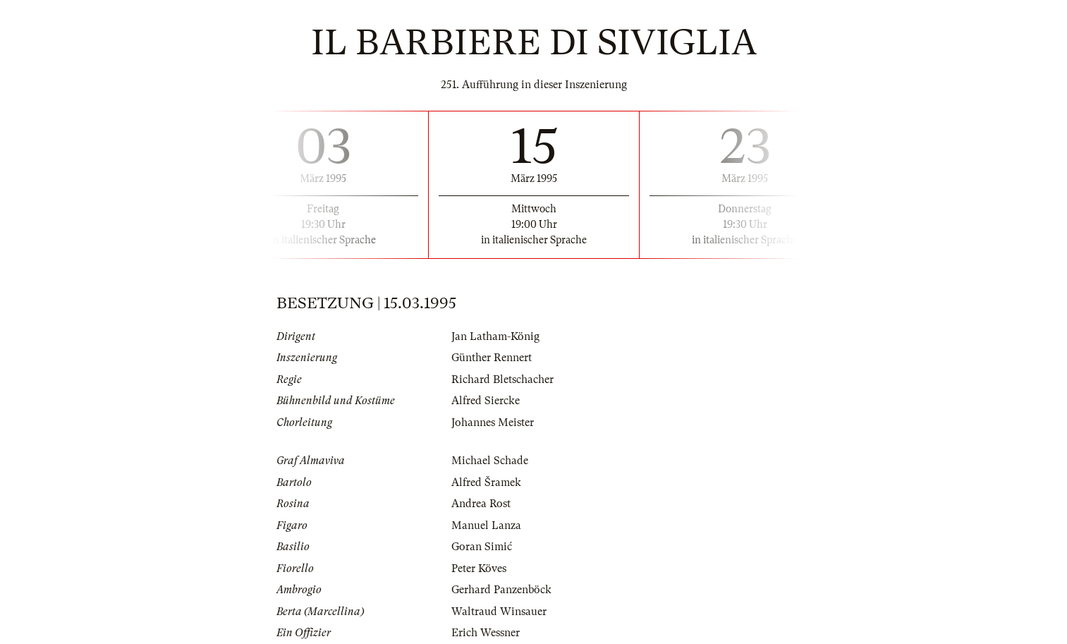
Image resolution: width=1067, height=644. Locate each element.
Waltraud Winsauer (499, 611)
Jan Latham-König (495, 336)
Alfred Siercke (485, 400)
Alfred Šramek (486, 482)
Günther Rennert (491, 357)
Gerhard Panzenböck (501, 589)
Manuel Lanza (486, 525)
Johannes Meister (492, 422)
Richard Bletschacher (502, 379)
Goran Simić (481, 546)
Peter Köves (478, 568)
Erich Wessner (485, 632)
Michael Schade (489, 460)
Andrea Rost (481, 503)
